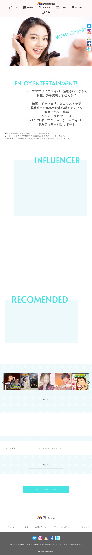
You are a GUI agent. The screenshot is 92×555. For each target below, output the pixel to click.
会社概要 (25, 527)
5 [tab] (44, 393)
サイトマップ (83, 527)
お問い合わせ (40, 527)
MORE (46, 400)
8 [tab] (55, 393)
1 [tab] (30, 393)
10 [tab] (61, 393)
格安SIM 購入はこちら (46, 489)
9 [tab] (58, 393)
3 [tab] (37, 393)
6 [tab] (48, 393)
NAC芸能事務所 (47, 551)
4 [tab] (41, 393)
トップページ (8, 527)
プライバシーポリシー (62, 527)
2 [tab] (34, 393)
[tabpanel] (12, 381)
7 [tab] (51, 393)
